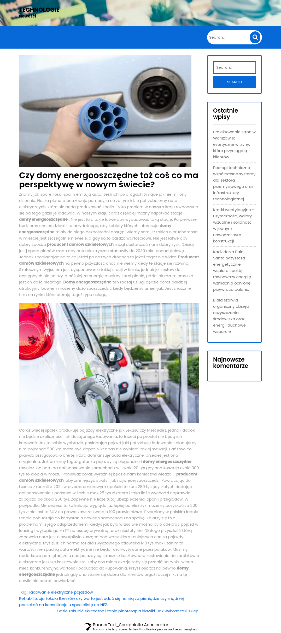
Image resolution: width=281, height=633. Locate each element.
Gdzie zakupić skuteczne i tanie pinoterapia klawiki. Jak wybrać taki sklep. (128, 611)
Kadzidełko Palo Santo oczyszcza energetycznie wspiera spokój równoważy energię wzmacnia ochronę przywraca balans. (232, 270)
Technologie (39, 10)
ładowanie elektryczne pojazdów (61, 592)
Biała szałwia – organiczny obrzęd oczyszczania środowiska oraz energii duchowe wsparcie (231, 315)
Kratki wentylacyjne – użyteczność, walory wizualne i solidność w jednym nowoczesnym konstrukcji (234, 225)
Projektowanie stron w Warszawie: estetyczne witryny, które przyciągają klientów (234, 144)
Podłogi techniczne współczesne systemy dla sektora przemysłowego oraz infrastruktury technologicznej (234, 183)
